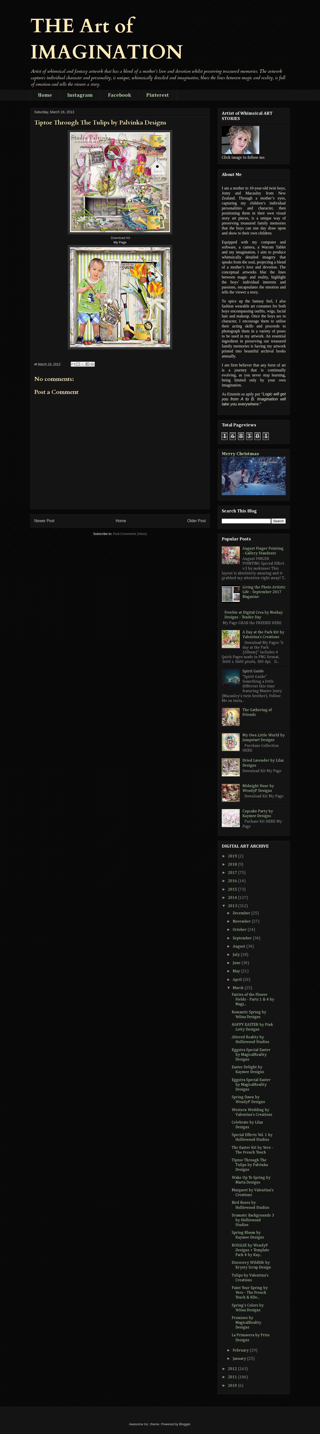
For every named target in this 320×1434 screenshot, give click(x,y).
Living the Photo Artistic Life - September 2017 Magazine (264, 592)
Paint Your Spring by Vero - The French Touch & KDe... (250, 1293)
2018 (233, 865)
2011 (233, 1377)
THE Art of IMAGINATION (106, 39)
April (238, 980)
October (240, 930)
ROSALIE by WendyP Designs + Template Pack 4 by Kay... (250, 1250)
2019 (233, 856)
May (237, 971)
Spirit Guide (253, 671)
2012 (233, 1369)
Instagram (80, 95)
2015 (233, 890)
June (237, 963)
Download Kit (120, 238)
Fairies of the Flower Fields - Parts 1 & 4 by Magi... (253, 999)
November (242, 922)
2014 (233, 898)
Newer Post (44, 521)
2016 (233, 881)
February (241, 1351)
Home (45, 95)
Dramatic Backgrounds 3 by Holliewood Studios (253, 1220)
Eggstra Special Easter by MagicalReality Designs (251, 1055)
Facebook (119, 95)
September (243, 938)
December (242, 913)
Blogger (184, 1424)
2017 (233, 873)
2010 (233, 1386)
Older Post (196, 521)
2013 (233, 906)
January (240, 1359)
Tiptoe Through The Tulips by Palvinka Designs (250, 1165)
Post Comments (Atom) (130, 534)
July (237, 955)
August (239, 947)
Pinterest (157, 95)
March (238, 988)
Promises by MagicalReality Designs (246, 1323)
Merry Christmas (240, 453)
